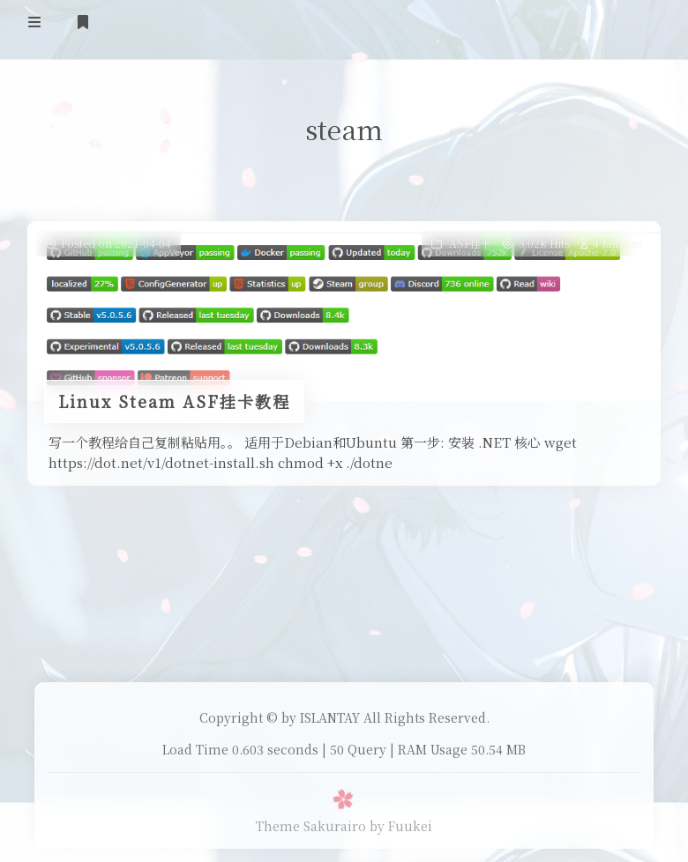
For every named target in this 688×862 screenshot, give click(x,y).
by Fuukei (401, 826)
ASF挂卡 (470, 242)
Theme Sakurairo (311, 826)
